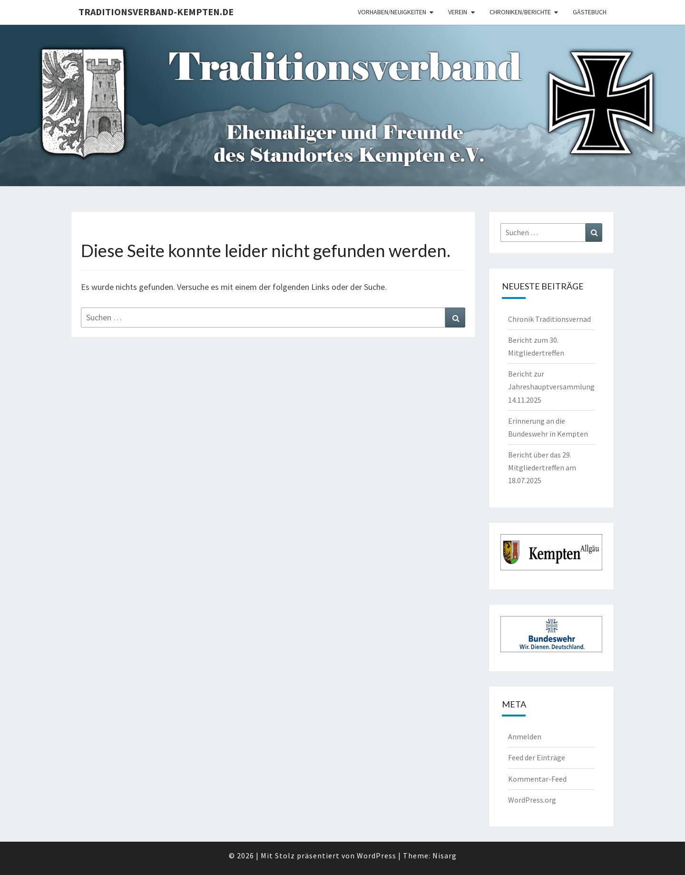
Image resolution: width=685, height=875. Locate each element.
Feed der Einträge (536, 757)
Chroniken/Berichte (520, 12)
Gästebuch (590, 12)
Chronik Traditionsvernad (549, 319)
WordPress (376, 855)
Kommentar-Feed (537, 779)
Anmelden (524, 736)
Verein (457, 12)
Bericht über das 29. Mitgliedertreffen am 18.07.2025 (542, 467)
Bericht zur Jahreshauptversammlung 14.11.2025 (551, 386)
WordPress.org (532, 800)
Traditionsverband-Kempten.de (156, 12)
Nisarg (444, 855)
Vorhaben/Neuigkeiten (392, 12)
